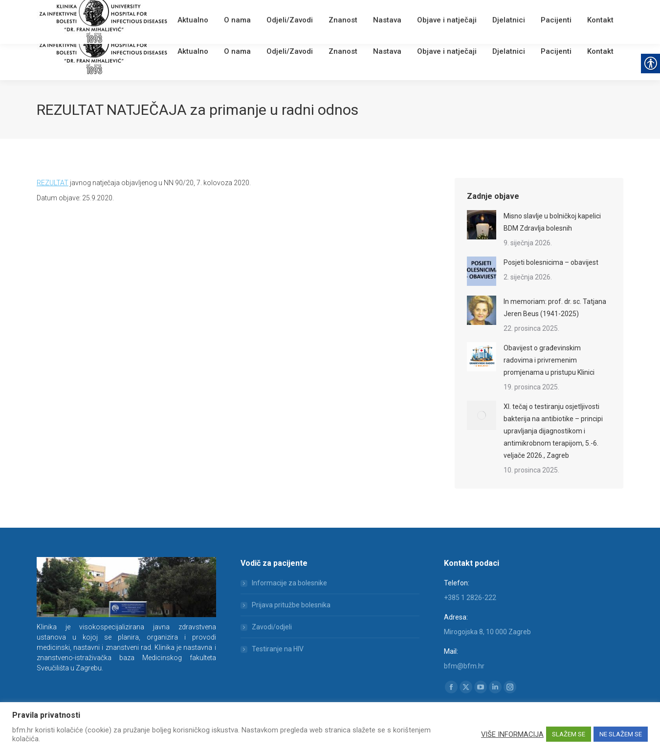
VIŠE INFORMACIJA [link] (512, 734)
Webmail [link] (202, 12)
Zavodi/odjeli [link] (272, 627)
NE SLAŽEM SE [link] (620, 734)
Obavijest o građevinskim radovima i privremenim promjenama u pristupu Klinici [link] (549, 360)
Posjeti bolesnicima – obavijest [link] (551, 262)
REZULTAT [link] (52, 183)
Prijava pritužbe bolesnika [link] (291, 605)
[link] (181, 12)
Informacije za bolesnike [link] (289, 583)
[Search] (564, 10)
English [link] (230, 12)
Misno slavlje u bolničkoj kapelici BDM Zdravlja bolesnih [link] (552, 222)
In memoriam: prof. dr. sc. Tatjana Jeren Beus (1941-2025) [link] (555, 308)
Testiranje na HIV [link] (278, 649)
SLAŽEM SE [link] (568, 734)
